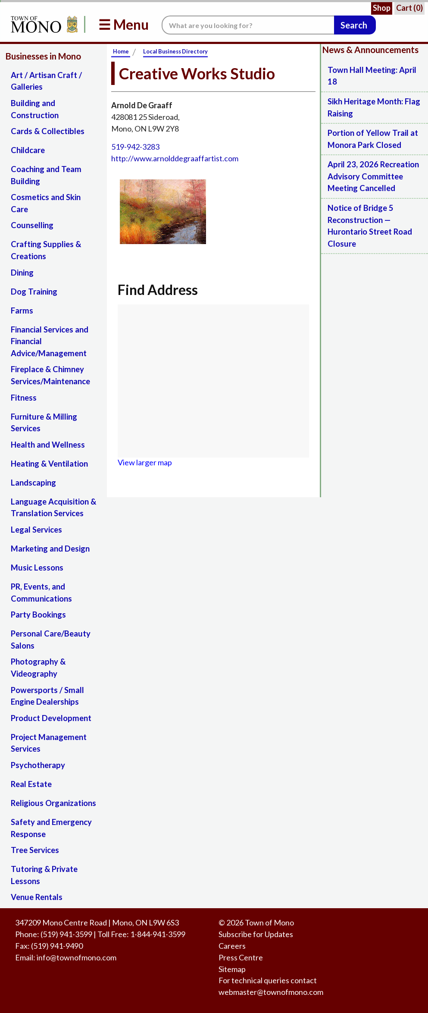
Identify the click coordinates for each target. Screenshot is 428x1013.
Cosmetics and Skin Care (46, 203)
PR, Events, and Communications (41, 592)
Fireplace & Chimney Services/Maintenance (50, 375)
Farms (22, 310)
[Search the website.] (248, 25)
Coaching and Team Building (46, 175)
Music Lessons (37, 567)
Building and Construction (35, 109)
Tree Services (35, 850)
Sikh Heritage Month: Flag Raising (374, 107)
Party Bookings (38, 614)
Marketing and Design (50, 548)
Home (121, 51)
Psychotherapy (38, 765)
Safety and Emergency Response (51, 828)
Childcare (28, 150)
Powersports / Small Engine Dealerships (47, 696)
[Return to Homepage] (42, 24)
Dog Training (34, 291)
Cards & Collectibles (47, 131)
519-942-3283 (135, 146)
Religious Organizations (53, 803)
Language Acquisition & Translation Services (53, 507)
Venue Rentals (36, 897)
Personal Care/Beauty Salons (51, 639)
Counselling (32, 225)
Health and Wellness (48, 444)
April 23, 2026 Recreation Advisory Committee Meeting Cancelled (373, 176)
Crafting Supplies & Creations (46, 250)
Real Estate (31, 784)
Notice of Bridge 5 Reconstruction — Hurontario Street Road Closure (370, 225)
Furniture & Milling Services (44, 422)
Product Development (51, 718)
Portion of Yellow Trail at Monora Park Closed (373, 139)
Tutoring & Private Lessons (44, 875)
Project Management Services (49, 743)
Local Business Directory (175, 51)
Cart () (409, 8)
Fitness (24, 397)
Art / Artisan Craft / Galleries (46, 81)
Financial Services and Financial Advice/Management (49, 341)
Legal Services (36, 529)
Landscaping (33, 482)
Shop (382, 8)
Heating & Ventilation (49, 463)
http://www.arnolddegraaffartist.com (174, 158)
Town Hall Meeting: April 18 (372, 76)
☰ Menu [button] (123, 24)
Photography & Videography (38, 667)
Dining (22, 272)
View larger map (145, 462)
